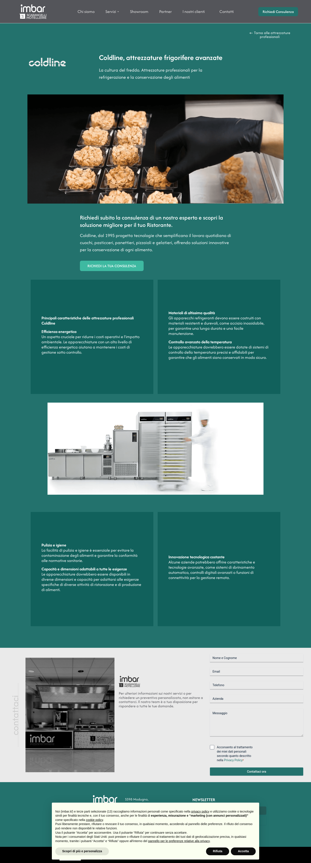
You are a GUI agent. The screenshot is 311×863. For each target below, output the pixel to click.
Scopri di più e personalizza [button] (82, 851)
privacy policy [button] (200, 811)
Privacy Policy (233, 760)
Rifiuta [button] (217, 851)
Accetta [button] (243, 851)
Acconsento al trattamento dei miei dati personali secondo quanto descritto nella (235, 753)
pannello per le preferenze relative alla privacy (179, 841)
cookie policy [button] (94, 820)
